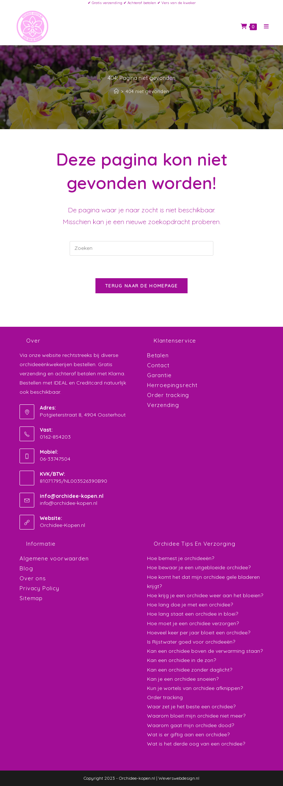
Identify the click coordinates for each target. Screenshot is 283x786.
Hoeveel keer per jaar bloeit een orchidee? (198, 632)
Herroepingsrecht (172, 385)
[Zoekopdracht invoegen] (141, 248)
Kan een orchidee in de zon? (181, 660)
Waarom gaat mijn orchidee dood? (190, 725)
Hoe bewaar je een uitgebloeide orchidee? (199, 567)
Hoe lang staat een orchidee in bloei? (192, 613)
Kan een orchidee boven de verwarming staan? (205, 651)
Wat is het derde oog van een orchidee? (196, 743)
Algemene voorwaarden (54, 558)
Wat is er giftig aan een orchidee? (188, 734)
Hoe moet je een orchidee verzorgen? (193, 623)
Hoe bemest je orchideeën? (180, 558)
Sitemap (31, 598)
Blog (26, 568)
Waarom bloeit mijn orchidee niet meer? (196, 715)
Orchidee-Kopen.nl (62, 525)
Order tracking (168, 395)
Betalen (158, 355)
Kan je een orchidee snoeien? (183, 679)
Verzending (163, 404)
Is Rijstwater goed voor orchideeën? (191, 641)
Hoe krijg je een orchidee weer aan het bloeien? (205, 595)
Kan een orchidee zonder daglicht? (189, 669)
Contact (158, 365)
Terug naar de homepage (141, 285)
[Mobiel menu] (263, 26)
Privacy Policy (39, 588)
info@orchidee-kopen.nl (68, 503)
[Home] (116, 91)
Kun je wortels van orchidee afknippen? (195, 688)
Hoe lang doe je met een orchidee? (190, 604)
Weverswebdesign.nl (178, 778)
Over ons (33, 578)
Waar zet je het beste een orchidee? (191, 706)
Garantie (159, 375)
